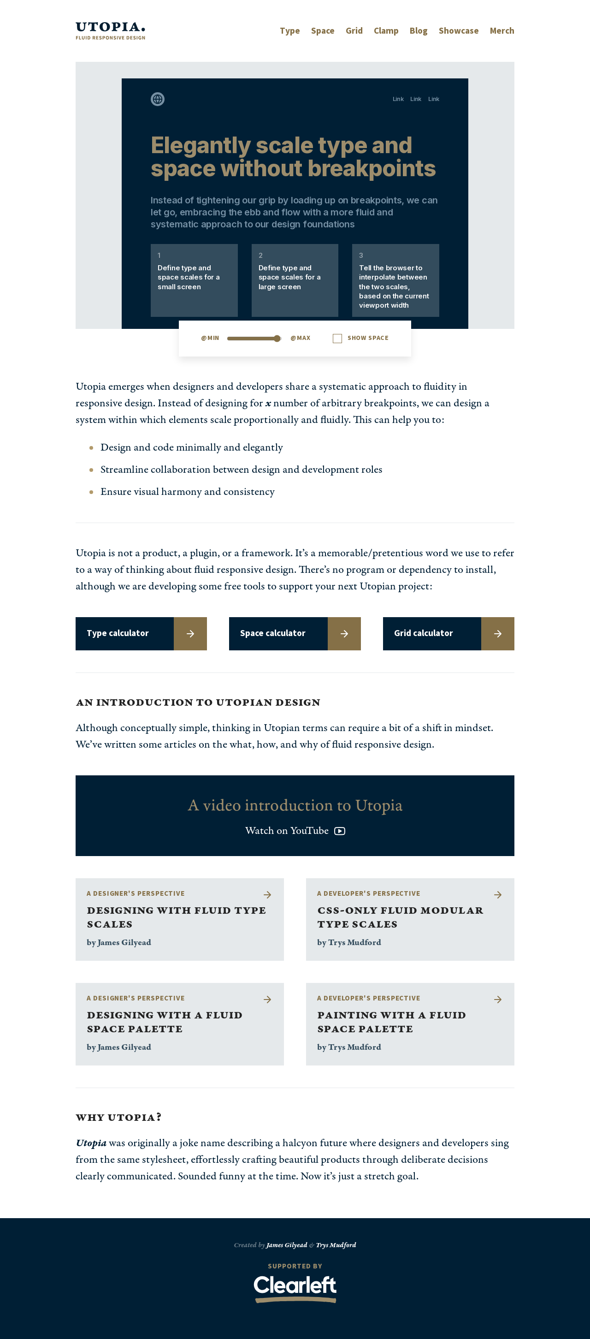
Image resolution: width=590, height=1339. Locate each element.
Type (290, 30)
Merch (502, 30)
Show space (368, 338)
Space (323, 30)
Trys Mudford (336, 1245)
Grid (354, 30)
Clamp (386, 30)
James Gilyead (286, 1245)
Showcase (459, 30)
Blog (419, 30)
